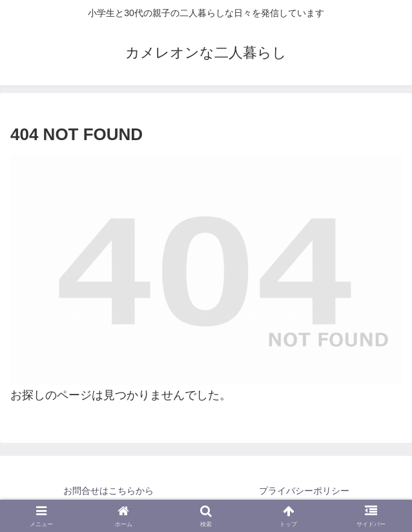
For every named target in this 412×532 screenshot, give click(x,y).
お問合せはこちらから (108, 491)
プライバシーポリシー (304, 491)
